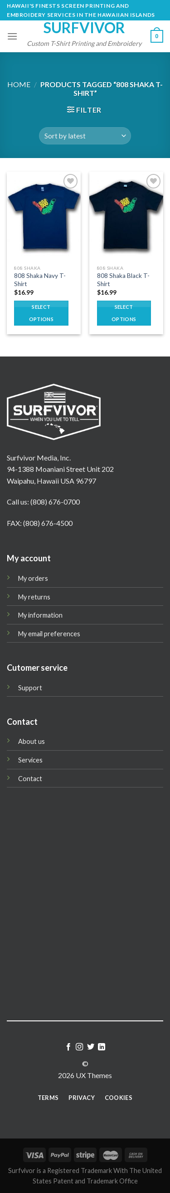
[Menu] (12, 36)
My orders (33, 578)
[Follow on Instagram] (79, 1047)
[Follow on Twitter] (90, 1047)
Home (18, 84)
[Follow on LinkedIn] (101, 1047)
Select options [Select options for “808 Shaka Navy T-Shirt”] (41, 313)
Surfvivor (84, 27)
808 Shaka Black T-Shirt (123, 279)
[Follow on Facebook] (68, 1047)
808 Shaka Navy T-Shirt (40, 279)
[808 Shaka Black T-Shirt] (126, 216)
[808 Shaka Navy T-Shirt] (44, 216)
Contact (30, 778)
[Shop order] (85, 136)
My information (40, 615)
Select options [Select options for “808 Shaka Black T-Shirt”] (124, 313)
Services (30, 760)
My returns (34, 597)
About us (31, 741)
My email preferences (49, 634)
